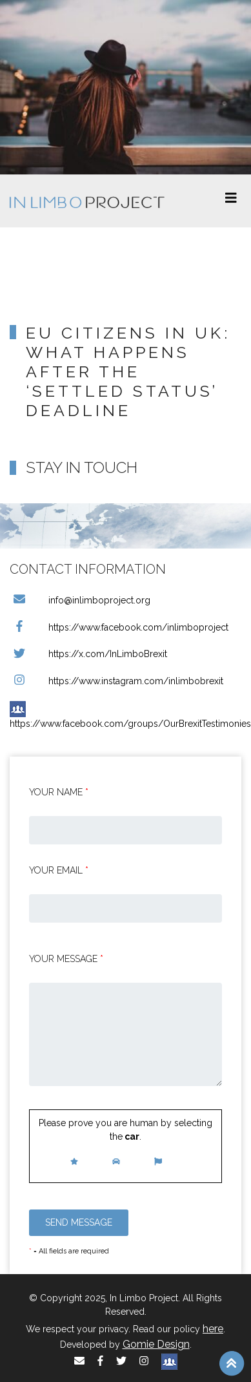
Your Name (58, 792)
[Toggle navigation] (231, 201)
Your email (58, 870)
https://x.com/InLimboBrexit (88, 654)
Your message (66, 959)
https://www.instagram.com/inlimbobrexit (116, 681)
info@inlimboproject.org (80, 600)
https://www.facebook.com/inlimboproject (119, 627)
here (213, 1329)
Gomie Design (156, 1344)
